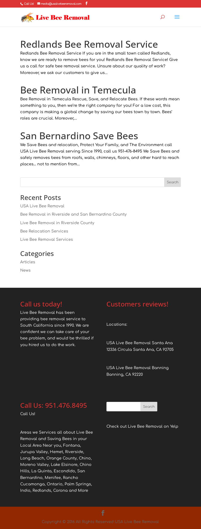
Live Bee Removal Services (46, 239)
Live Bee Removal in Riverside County (57, 223)
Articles (27, 262)
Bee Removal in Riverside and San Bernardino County (73, 214)
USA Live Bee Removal (42, 206)
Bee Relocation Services (44, 231)
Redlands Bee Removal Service (89, 44)
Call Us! (29, 3)
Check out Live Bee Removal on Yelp (142, 426)
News (25, 270)
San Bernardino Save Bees (79, 135)
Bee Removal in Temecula (78, 89)
